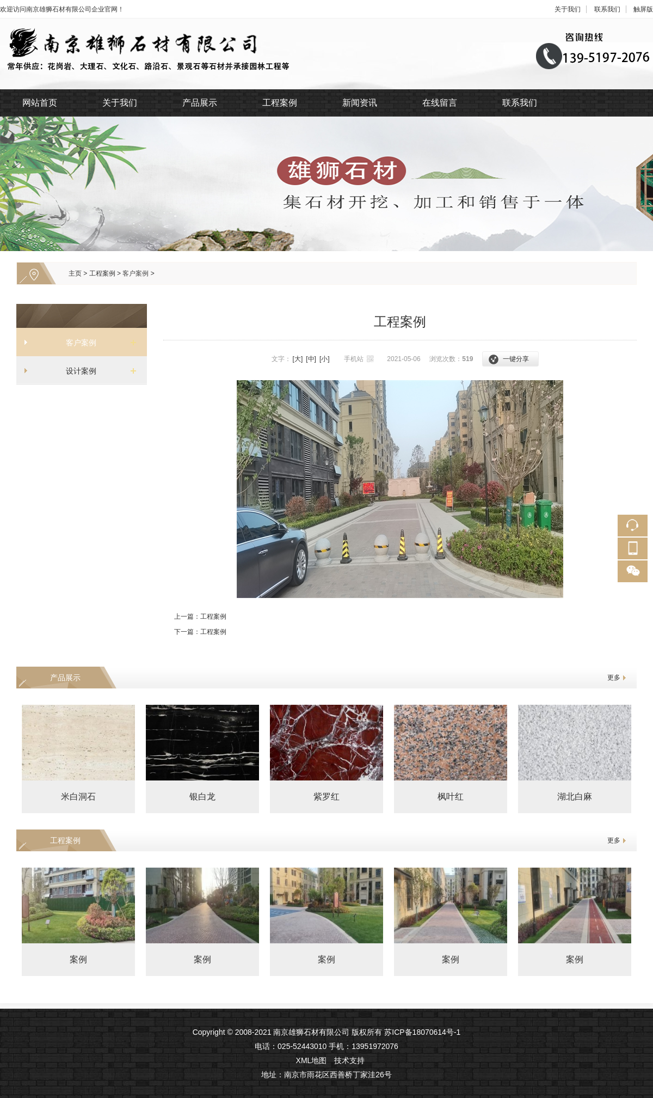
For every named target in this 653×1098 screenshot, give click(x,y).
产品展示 (199, 102)
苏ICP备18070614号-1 (422, 1032)
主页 (75, 273)
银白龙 (202, 796)
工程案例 (279, 102)
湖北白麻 (574, 796)
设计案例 (77, 371)
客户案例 (135, 273)
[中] (311, 359)
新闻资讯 (359, 102)
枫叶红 (451, 796)
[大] (298, 359)
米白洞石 (78, 796)
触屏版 (643, 9)
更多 (613, 677)
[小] (324, 359)
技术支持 (349, 1060)
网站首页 (39, 102)
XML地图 (311, 1060)
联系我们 (607, 9)
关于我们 (568, 9)
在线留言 (439, 102)
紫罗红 (326, 796)
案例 (78, 959)
